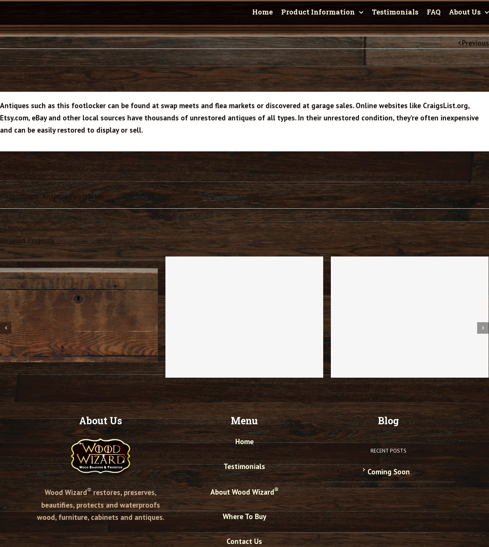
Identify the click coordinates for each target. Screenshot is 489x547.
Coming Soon (389, 471)
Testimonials (244, 466)
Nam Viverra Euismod (361, 387)
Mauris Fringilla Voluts (197, 387)
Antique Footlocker (73, 196)
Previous (475, 42)
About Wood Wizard (244, 492)
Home (244, 441)
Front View (15, 387)
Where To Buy (244, 516)
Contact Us (244, 541)
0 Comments (217, 395)
